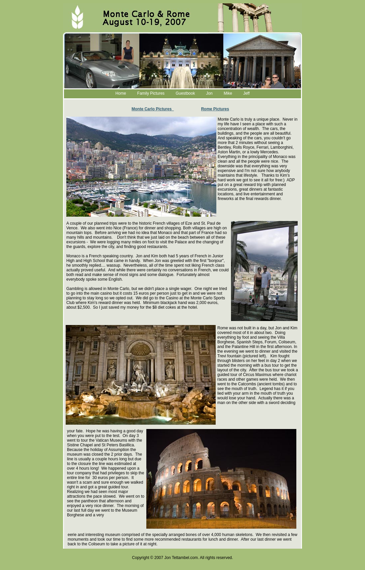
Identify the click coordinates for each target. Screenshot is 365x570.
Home (120, 93)
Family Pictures (151, 93)
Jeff (246, 93)
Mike (228, 93)
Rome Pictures (215, 109)
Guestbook (185, 93)
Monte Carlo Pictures (153, 109)
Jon (209, 93)
